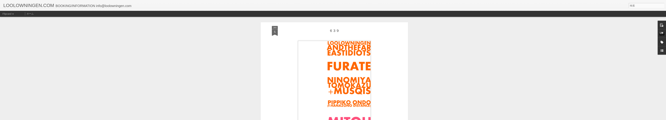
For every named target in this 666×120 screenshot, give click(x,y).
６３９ (334, 30)
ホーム (30, 13)
